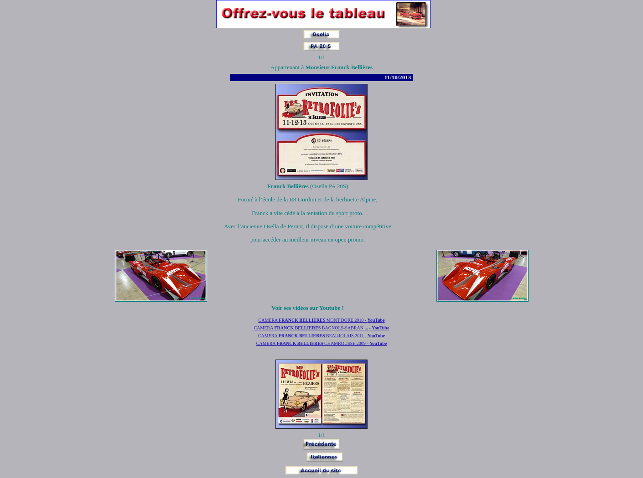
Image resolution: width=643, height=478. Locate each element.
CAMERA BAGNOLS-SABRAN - (321, 327)
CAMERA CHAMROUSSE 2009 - (321, 343)
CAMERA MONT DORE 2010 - (321, 320)
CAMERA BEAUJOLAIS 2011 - (321, 335)
